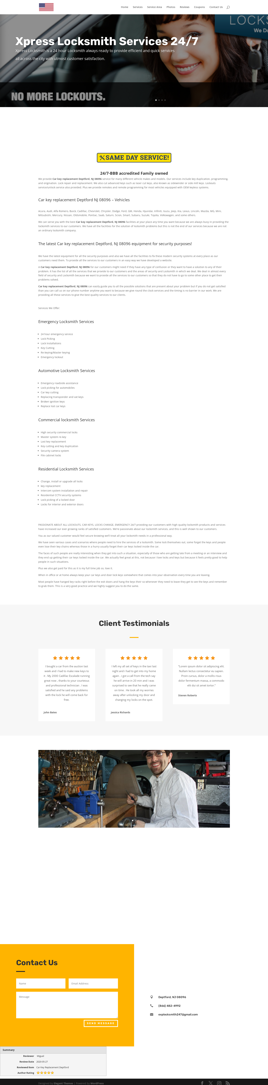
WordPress (97, 1083)
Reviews (184, 7)
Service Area (154, 7)
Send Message (101, 1023)
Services (138, 7)
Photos (171, 7)
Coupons (199, 7)
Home (124, 7)
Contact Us (216, 7)
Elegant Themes (63, 1083)
